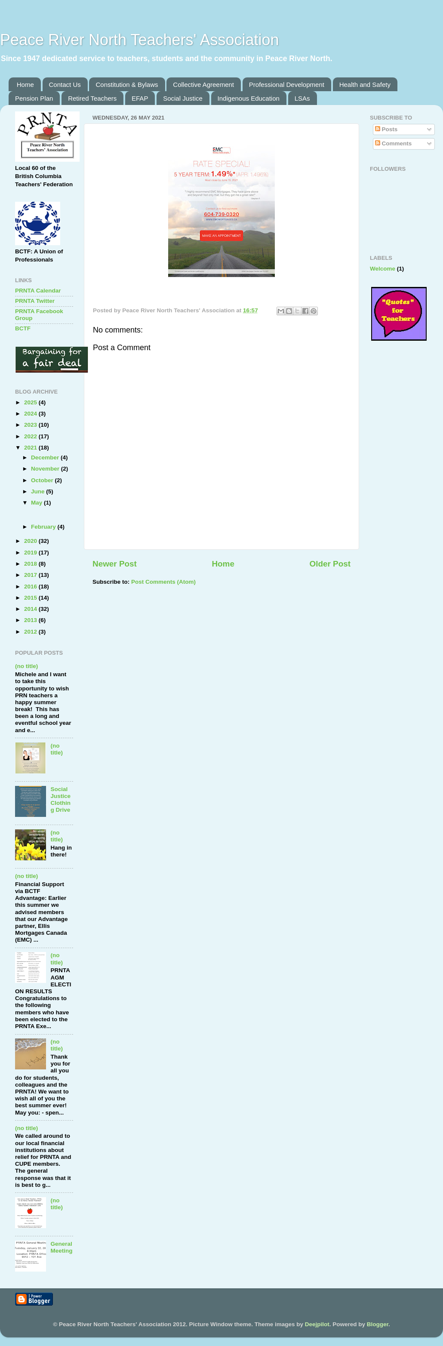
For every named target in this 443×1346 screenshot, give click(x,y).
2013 (31, 620)
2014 (31, 609)
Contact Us (65, 84)
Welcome (382, 268)
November (46, 468)
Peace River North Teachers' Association (139, 40)
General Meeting (61, 1247)
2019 (31, 552)
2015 (31, 597)
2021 (31, 447)
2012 (31, 631)
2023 (31, 425)
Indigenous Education (249, 98)
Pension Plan (34, 98)
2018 (31, 564)
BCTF (23, 328)
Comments (393, 143)
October (43, 480)
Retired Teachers (92, 98)
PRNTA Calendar (38, 290)
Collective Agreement (203, 84)
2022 (31, 436)
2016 (31, 586)
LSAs (302, 98)
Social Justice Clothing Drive (60, 799)
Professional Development (286, 84)
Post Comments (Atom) (163, 582)
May (37, 502)
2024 (31, 413)
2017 (31, 575)
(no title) (26, 666)
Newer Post (114, 563)
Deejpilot (317, 1324)
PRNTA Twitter (35, 301)
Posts (386, 129)
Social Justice (183, 98)
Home (25, 84)
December (46, 457)
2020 (31, 541)
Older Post (330, 563)
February (44, 527)
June (38, 491)
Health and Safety (365, 84)
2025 (31, 402)
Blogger (377, 1324)
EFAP (140, 98)
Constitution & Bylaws (126, 84)
